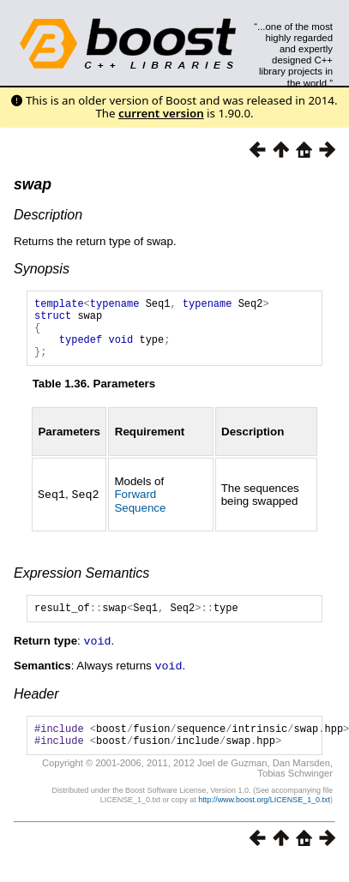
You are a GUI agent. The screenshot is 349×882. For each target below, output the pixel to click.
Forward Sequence (139, 513)
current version (161, 113)
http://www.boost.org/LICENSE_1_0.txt (264, 818)
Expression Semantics (81, 586)
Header (36, 707)
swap (32, 184)
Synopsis (41, 268)
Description (48, 214)
